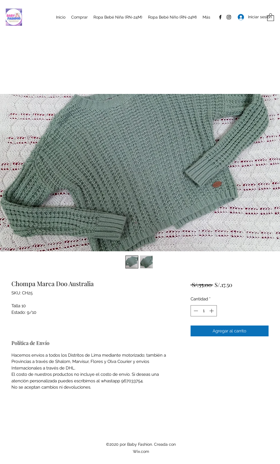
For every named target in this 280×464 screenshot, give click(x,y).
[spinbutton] (203, 311)
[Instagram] (229, 17)
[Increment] (212, 311)
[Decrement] (195, 311)
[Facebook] (220, 17)
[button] (270, 17)
